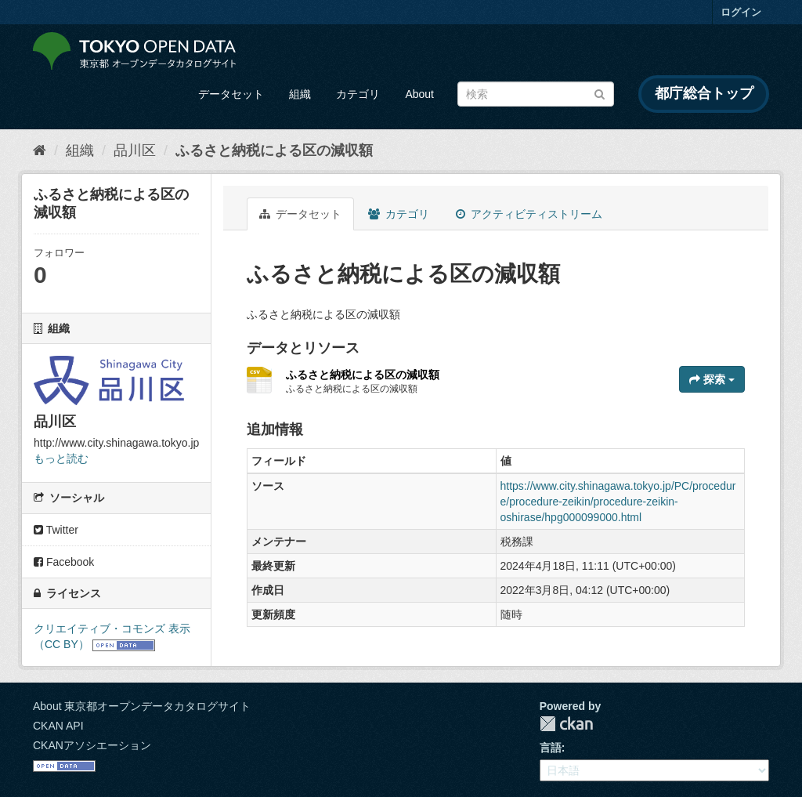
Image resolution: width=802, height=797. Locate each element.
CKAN (566, 723)
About (419, 94)
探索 (712, 379)
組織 (300, 94)
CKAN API (58, 725)
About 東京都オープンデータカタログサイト (142, 706)
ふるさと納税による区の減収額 (274, 150)
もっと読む (61, 458)
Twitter (56, 529)
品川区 (135, 150)
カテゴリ (358, 94)
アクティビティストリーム (529, 214)
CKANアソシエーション (92, 745)
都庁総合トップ (704, 93)
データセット (231, 94)
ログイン (741, 12)
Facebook (64, 562)
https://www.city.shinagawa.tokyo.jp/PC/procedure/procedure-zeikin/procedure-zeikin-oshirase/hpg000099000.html (618, 501)
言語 (551, 747)
